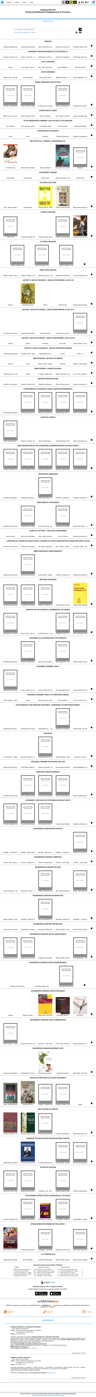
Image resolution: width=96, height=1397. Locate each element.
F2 (87, 2)
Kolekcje (33, 32)
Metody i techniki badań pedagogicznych (22, 1269)
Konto (31, 2)
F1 (82, 2)
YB (71, 2)
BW (67, 2)
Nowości (9, 2)
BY (75, 2)
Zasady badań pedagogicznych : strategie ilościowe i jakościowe (27, 1274)
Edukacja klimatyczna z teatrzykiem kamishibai (25, 1327)
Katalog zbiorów (48, 21)
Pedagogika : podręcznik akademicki (44, 1275)
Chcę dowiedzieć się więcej (39, 1395)
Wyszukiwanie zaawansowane (22, 32)
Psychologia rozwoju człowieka (20, 1275)
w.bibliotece (46, 1305)
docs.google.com (33, 1348)
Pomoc (24, 2)
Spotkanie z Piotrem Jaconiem (20, 1357)
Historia (17, 2)
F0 (79, 2)
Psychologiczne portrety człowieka (21, 1271)
